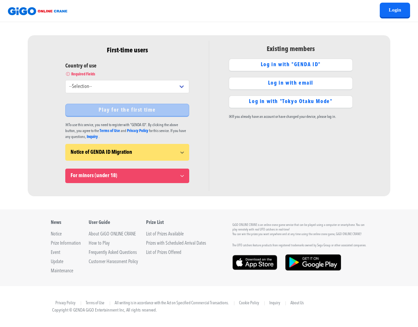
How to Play (99, 243)
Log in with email (291, 83)
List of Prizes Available (165, 234)
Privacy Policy (137, 131)
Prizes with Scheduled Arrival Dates (176, 243)
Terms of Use (110, 131)
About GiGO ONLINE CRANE (112, 234)
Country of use (127, 70)
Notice (56, 234)
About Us (297, 303)
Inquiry (92, 137)
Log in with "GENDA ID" (291, 65)
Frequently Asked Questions (113, 252)
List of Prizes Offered (163, 252)
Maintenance (62, 271)
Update (57, 261)
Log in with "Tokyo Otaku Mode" (290, 101)
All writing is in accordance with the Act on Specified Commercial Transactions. (172, 303)
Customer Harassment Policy (113, 261)
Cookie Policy (249, 303)
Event (55, 252)
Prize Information (66, 243)
